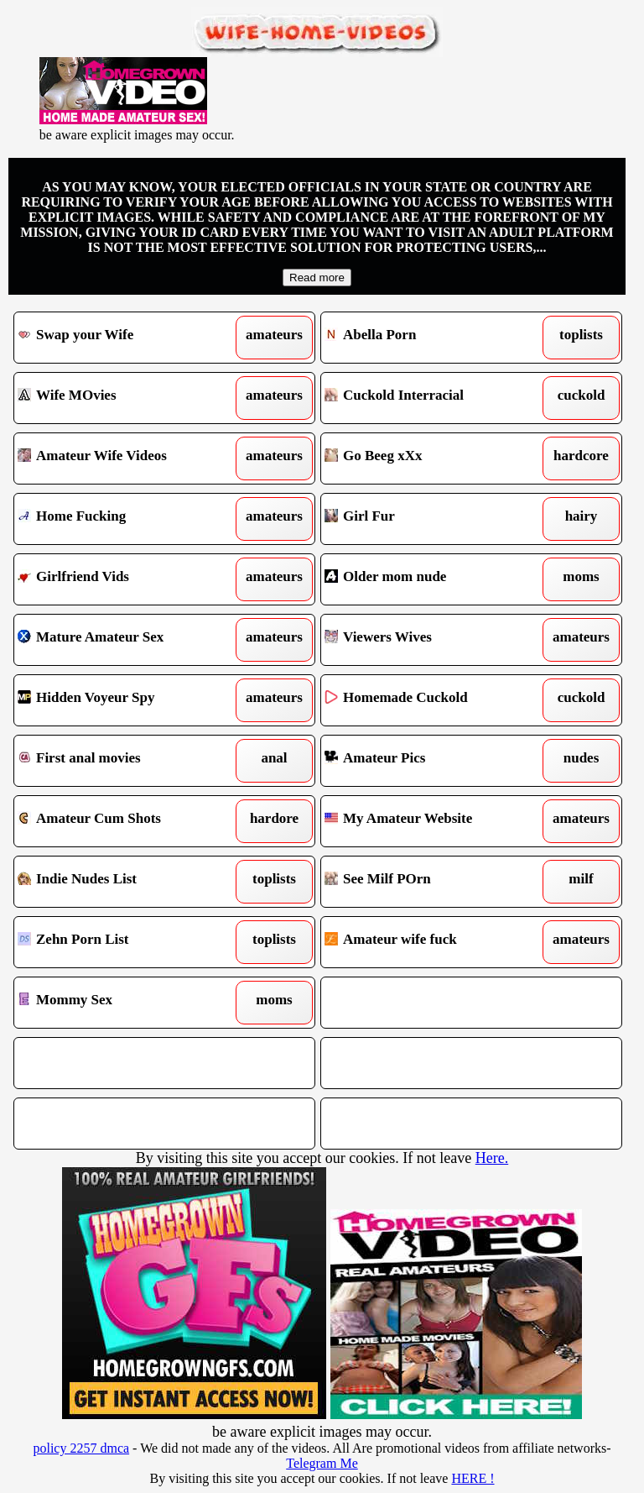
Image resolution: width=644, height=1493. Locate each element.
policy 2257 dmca (81, 1448)
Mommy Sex (126, 1002)
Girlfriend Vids (126, 579)
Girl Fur (433, 519)
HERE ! (472, 1478)
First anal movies (126, 761)
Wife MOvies (126, 398)
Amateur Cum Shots (126, 821)
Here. (491, 1158)
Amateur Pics (433, 761)
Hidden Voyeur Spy (126, 700)
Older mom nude (433, 579)
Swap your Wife (126, 337)
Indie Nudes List (126, 882)
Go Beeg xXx (433, 458)
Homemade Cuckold (433, 700)
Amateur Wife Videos (126, 458)
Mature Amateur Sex (126, 640)
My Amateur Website (433, 821)
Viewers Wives (433, 640)
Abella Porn (433, 337)
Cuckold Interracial (433, 398)
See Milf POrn (433, 882)
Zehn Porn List (126, 942)
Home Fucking (126, 519)
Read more (317, 277)
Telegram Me (322, 1463)
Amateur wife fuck (433, 942)
